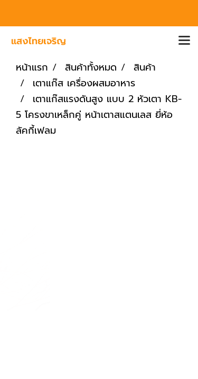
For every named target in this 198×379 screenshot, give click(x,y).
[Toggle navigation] (184, 41)
